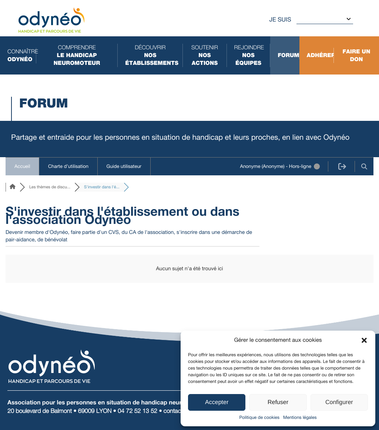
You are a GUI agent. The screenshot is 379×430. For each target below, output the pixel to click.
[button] (364, 340)
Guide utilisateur (124, 166)
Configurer (339, 402)
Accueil (22, 166)
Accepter (216, 402)
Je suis (280, 19)
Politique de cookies (259, 417)
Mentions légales (299, 417)
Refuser (278, 402)
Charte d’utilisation (68, 166)
